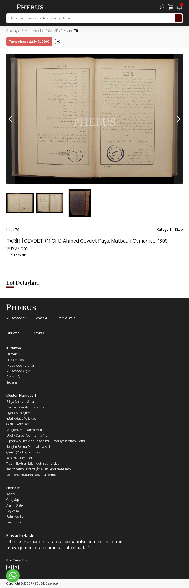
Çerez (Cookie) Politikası (23, 452)
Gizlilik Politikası (17, 424)
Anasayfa (13, 30)
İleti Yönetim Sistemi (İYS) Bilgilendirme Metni (39, 469)
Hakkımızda (15, 360)
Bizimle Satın (65, 318)
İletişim (11, 382)
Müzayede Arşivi (18, 371)
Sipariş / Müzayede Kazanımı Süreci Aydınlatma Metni (45, 441)
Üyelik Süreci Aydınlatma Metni (28, 435)
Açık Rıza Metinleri (19, 458)
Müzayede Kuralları (20, 365)
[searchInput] (94, 18)
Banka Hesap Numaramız (25, 407)
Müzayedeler (34, 30)
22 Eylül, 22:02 (24, 41)
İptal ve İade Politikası (21, 418)
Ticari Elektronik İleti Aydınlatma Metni (33, 463)
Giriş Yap (13, 333)
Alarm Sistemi (16, 505)
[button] (178, 119)
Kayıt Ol (39, 333)
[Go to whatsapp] (13, 575)
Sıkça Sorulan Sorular (22, 401)
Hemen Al (41, 318)
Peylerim (12, 511)
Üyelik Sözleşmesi (19, 413)
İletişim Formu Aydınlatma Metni (29, 446)
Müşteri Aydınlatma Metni (25, 429)
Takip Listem (15, 522)
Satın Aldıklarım (17, 516)
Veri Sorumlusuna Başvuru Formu (31, 474)
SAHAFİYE (55, 30)
